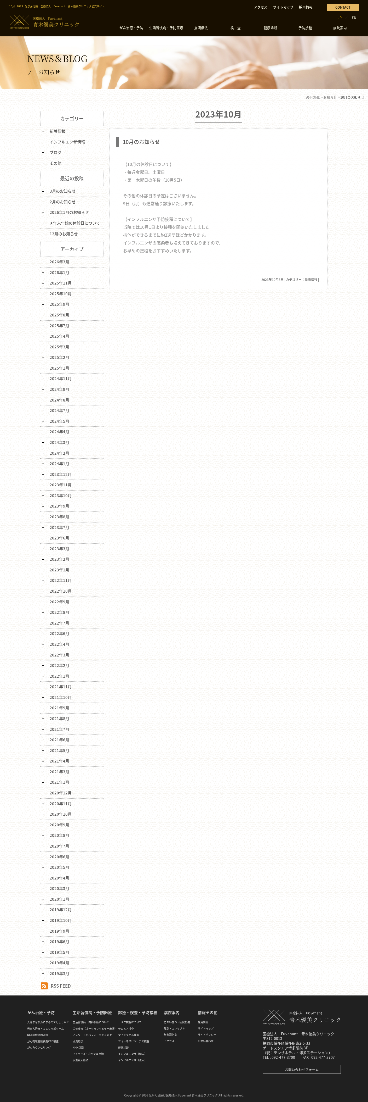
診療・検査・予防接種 (137, 1011)
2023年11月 (61, 484)
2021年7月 (59, 728)
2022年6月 (59, 633)
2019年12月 (61, 908)
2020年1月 (59, 897)
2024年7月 (59, 410)
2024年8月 (59, 399)
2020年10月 (61, 813)
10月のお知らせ (141, 142)
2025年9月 (59, 304)
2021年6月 (59, 739)
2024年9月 (59, 389)
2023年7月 (59, 527)
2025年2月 (59, 357)
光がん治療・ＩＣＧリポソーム (45, 1027)
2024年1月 (59, 463)
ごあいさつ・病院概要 (177, 1020)
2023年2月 (59, 558)
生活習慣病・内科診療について (91, 1020)
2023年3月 (59, 548)
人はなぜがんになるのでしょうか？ (48, 1020)
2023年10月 (61, 495)
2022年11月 (61, 579)
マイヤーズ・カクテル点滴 (88, 1052)
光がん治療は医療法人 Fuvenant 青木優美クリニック (183, 1093)
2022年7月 (59, 622)
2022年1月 (59, 675)
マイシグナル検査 (128, 1033)
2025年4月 (59, 336)
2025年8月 (59, 315)
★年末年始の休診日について (75, 223)
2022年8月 (59, 611)
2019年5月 (59, 951)
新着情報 (311, 279)
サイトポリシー (207, 1033)
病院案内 (340, 27)
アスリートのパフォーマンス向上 (92, 1033)
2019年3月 (59, 972)
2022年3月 (59, 654)
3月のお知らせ (63, 191)
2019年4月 (59, 961)
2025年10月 (61, 293)
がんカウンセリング (39, 1046)
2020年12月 (61, 791)
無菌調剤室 (170, 1033)
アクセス (260, 6)
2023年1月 (59, 569)
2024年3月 (59, 442)
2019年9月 (59, 929)
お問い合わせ (206, 1039)
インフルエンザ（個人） (132, 1052)
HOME (313, 97)
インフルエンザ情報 (67, 141)
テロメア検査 (126, 1027)
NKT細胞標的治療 (37, 1033)
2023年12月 (61, 473)
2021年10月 (61, 696)
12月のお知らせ (64, 233)
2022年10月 (61, 590)
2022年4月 (59, 643)
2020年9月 (59, 823)
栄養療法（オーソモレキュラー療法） (95, 1027)
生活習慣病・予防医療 (166, 27)
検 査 (236, 27)
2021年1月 (59, 781)
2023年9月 (59, 505)
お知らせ (330, 97)
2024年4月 (59, 431)
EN (354, 17)
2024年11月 (61, 378)
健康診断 (270, 27)
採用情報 (306, 6)
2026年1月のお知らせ (69, 212)
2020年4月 (59, 876)
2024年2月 (59, 452)
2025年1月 (59, 367)
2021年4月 (59, 760)
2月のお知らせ (63, 201)
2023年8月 (59, 516)
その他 (55, 163)
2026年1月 (59, 272)
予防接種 (305, 27)
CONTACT (342, 7)
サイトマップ (283, 6)
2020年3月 (59, 887)
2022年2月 (59, 664)
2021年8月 (59, 717)
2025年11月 (61, 283)
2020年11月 (61, 802)
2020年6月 (59, 855)
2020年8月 (59, 834)
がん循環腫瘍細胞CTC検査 (43, 1040)
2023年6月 (59, 537)
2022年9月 (59, 601)
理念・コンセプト (174, 1027)
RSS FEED (61, 984)
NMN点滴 (78, 1046)
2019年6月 (59, 940)
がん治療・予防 (131, 27)
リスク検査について (130, 1020)
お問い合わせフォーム (302, 1067)
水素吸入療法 (80, 1058)
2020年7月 (59, 845)
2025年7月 (59, 325)
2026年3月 (59, 261)
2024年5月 (59, 421)
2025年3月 (59, 346)
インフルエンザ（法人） (132, 1058)
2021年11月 (61, 685)
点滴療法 (201, 27)
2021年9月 (59, 707)
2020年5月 (59, 866)
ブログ (55, 152)
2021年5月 (59, 749)
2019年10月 (61, 919)
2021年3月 (59, 770)
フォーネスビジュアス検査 (133, 1040)
